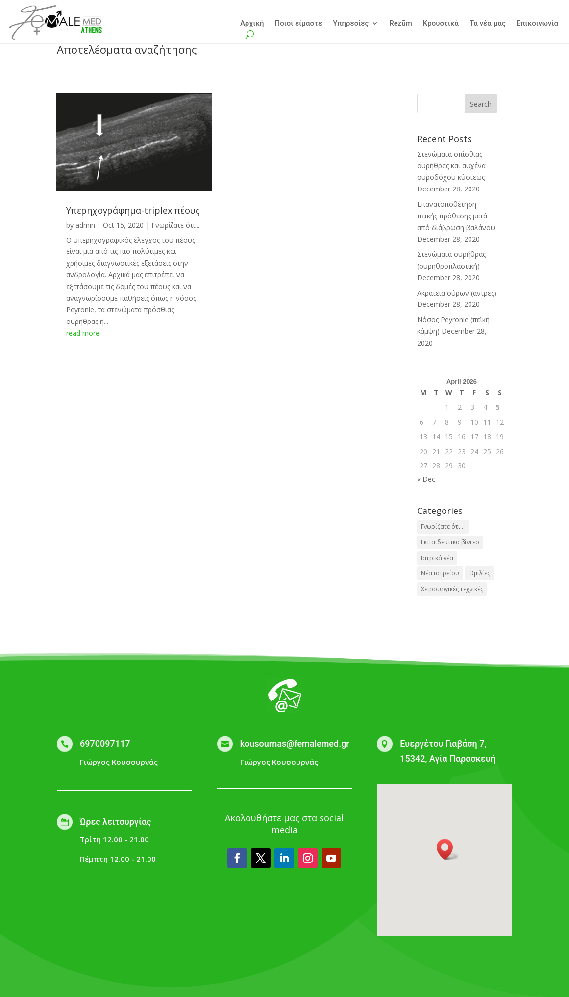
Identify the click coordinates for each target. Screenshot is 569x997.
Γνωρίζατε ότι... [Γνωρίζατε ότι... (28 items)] (443, 526)
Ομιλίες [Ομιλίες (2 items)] (479, 573)
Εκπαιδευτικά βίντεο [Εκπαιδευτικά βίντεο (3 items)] (450, 542)
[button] (448, 849)
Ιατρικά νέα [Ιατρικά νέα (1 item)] (437, 558)
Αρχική (252, 23)
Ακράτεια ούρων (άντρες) (456, 292)
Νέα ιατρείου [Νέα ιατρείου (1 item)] (440, 573)
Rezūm (400, 23)
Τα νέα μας (488, 23)
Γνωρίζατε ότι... (175, 225)
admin (85, 225)
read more (82, 333)
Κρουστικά (441, 23)
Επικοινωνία (537, 23)
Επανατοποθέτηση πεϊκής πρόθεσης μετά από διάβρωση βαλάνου (456, 215)
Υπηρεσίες (351, 23)
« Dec (426, 479)
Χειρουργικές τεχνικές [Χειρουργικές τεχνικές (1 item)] (452, 589)
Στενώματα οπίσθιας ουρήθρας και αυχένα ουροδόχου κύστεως (451, 165)
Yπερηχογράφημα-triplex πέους (133, 210)
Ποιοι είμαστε (298, 23)
